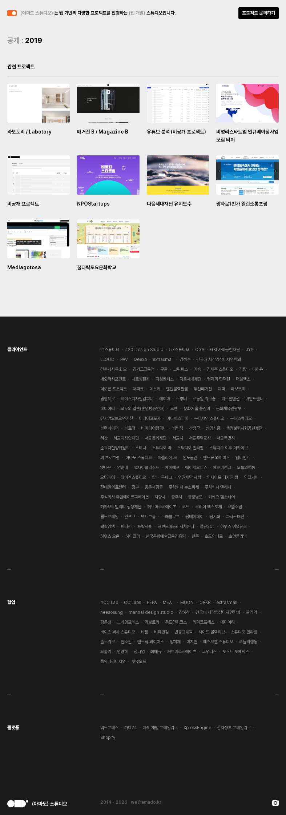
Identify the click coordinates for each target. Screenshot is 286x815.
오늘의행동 (246, 467)
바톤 (144, 632)
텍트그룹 (148, 516)
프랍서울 (144, 526)
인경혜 (122, 651)
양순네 (122, 467)
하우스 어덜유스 (233, 526)
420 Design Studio (144, 349)
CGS (199, 349)
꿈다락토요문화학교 (96, 267)
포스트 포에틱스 (235, 651)
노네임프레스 (128, 622)
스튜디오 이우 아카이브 (228, 447)
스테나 (140, 447)
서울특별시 (226, 438)
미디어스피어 (177, 418)
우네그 (166, 477)
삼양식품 (213, 428)
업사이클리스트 (146, 467)
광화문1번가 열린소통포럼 (241, 204)
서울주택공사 (200, 438)
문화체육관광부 (228, 408)
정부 (135, 487)
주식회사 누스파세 (184, 487)
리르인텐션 (230, 398)
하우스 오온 (110, 536)
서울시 (177, 438)
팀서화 (214, 516)
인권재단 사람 (189, 477)
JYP (249, 349)
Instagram (275, 803)
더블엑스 (243, 379)
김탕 (242, 369)
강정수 (185, 359)
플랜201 (207, 526)
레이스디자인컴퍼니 (137, 398)
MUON (187, 602)
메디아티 (107, 408)
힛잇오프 (139, 661)
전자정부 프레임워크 (234, 727)
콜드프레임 (109, 516)
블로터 (129, 428)
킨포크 (129, 516)
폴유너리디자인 (113, 661)
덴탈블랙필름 (177, 388)
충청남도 (195, 497)
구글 (164, 369)
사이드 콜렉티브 (211, 632)
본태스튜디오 (241, 418)
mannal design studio (151, 612)
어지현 (191, 641)
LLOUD (107, 359)
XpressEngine (197, 727)
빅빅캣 (177, 428)
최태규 (155, 651)
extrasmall (163, 359)
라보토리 (238, 388)
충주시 (176, 497)
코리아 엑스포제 (208, 506)
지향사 (159, 497)
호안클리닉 (238, 536)
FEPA (152, 602)
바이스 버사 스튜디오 (117, 632)
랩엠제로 (107, 398)
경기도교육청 (143, 369)
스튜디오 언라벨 (190, 447)
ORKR (205, 602)
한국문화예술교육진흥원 (166, 536)
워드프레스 (109, 727)
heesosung (111, 612)
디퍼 (221, 388)
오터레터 (107, 477)
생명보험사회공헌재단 (244, 428)
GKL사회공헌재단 (225, 349)
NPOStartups (93, 204)
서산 (104, 438)
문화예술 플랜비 (197, 408)
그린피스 (180, 369)
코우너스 (209, 651)
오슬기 (105, 651)
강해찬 (184, 612)
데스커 (154, 388)
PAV (124, 359)
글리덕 (251, 612)
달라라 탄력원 (218, 379)
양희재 (175, 641)
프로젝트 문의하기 (258, 13)
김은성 (105, 622)
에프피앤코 (222, 467)
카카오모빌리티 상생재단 (120, 506)
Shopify (107, 737)
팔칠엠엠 (107, 526)
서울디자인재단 (126, 438)
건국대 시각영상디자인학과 (218, 359)
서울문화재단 (155, 438)
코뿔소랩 (234, 506)
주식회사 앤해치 (218, 487)
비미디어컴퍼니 (153, 428)
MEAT (168, 602)
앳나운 (105, 467)
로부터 (181, 398)
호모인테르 (214, 536)
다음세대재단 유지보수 (169, 204)
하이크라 (132, 536)
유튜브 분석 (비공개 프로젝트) (176, 132)
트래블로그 (170, 516)
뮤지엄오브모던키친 (116, 418)
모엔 (174, 408)
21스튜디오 (109, 349)
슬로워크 (107, 641)
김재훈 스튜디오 (220, 369)
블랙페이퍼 (109, 428)
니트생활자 (141, 379)
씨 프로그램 (110, 457)
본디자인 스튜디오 (209, 418)
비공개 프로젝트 (23, 204)
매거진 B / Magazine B (102, 132)
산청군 (194, 428)
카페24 (130, 727)
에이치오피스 (196, 467)
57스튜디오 (179, 349)
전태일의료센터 (113, 487)
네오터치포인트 (113, 379)
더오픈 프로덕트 (113, 388)
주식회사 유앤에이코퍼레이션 (124, 497)
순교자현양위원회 (114, 447)
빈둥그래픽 (183, 632)
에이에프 (172, 467)
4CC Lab (109, 602)
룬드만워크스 (176, 622)
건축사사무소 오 (113, 369)
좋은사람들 (154, 487)
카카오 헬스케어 (221, 497)
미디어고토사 (150, 418)
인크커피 (251, 477)
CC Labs (132, 602)
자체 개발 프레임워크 (160, 727)
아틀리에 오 (167, 457)
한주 (195, 536)
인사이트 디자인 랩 (222, 477)
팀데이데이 (194, 516)
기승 (197, 369)
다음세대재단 (190, 379)
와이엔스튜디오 (133, 477)
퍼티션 (126, 526)
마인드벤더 (254, 398)
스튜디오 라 (161, 447)
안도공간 (190, 457)
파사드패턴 (235, 516)
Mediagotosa (24, 267)
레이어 (164, 398)
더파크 (138, 388)
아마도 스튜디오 (138, 457)
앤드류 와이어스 (216, 457)
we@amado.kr (146, 802)
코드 (185, 506)
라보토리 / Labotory (29, 132)
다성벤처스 (165, 379)
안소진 (126, 641)
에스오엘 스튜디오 (218, 641)
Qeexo (140, 359)
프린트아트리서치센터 (176, 526)
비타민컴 (161, 632)
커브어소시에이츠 (161, 506)
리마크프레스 (203, 622)
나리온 (257, 369)
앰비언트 (242, 457)
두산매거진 (203, 388)
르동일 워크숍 (204, 398)
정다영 (139, 651)
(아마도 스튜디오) (36, 13)
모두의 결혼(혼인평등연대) (143, 408)
